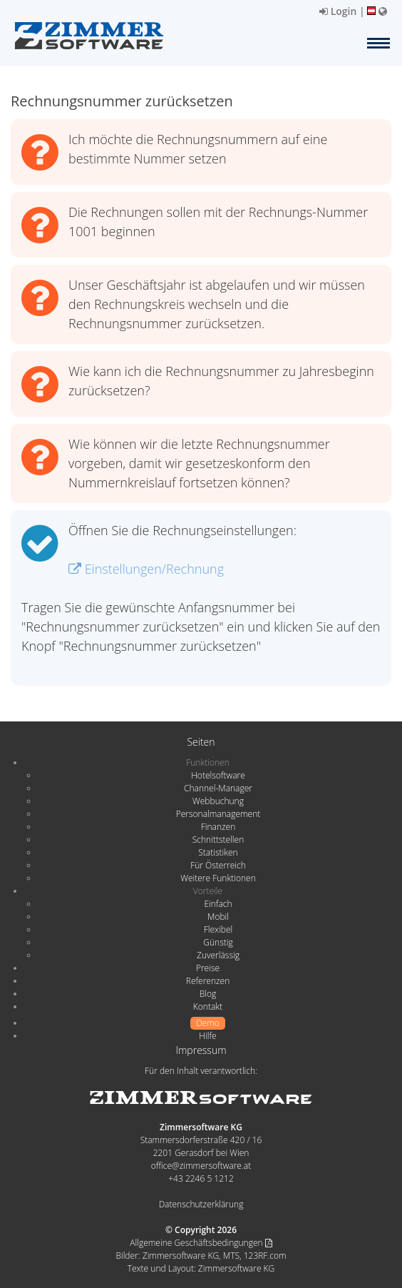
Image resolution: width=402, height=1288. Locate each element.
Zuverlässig (218, 955)
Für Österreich (218, 865)
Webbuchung (218, 801)
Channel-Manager (218, 788)
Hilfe (207, 1036)
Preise (208, 968)
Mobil (218, 917)
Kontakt (207, 1006)
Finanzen (218, 827)
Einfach (218, 904)
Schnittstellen (218, 839)
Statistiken (217, 852)
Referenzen (208, 981)
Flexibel (218, 929)
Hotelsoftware (218, 775)
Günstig (217, 942)
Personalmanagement (218, 814)
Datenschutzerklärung (201, 1204)
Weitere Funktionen (218, 878)
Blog (208, 994)
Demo (208, 1023)
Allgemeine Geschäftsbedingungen (201, 1243)
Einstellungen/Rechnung (146, 568)
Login (337, 11)
